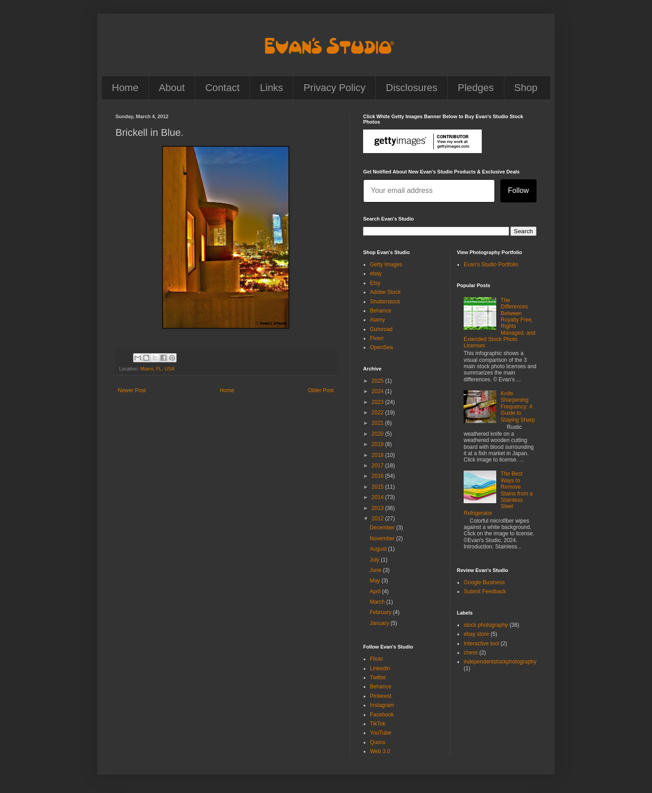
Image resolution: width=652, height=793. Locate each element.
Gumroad (381, 329)
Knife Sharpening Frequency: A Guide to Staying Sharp (518, 406)
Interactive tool (481, 643)
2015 (378, 487)
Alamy (377, 320)
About (172, 87)
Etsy (375, 283)
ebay (376, 273)
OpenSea (381, 347)
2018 (378, 455)
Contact (222, 87)
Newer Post (132, 390)
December (382, 527)
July (375, 560)
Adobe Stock (385, 292)
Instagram (382, 705)
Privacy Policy (334, 87)
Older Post (321, 390)
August (378, 549)
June (376, 570)
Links (271, 87)
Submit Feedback (485, 591)
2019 (378, 444)
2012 (378, 518)
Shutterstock (385, 301)
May (375, 580)
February (381, 612)
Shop (525, 87)
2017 (378, 465)
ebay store (476, 634)
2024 (378, 391)
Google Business (484, 582)
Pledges (476, 87)
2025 (378, 381)
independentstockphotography (500, 661)
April (375, 591)
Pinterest (380, 696)
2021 (378, 423)
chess (471, 652)
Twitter (378, 677)
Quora (377, 742)
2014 (378, 497)
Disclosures (411, 87)
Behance (380, 311)
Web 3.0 (380, 751)
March (377, 602)
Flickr (376, 659)
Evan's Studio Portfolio (491, 264)
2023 (378, 402)
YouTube (380, 733)
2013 (378, 508)
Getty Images (386, 264)
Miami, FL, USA (157, 368)
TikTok (377, 724)
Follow (518, 190)
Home (125, 87)
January (379, 623)
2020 (378, 434)
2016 (378, 476)
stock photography (486, 625)
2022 (378, 412)
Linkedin (380, 668)
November (382, 538)
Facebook (382, 714)
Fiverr (377, 338)
